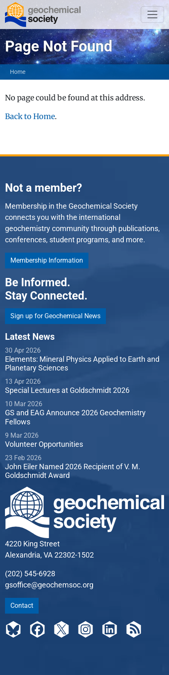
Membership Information (46, 260)
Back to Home (30, 116)
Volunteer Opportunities (44, 444)
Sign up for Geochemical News (55, 316)
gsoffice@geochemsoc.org (49, 584)
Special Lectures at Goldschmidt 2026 (67, 390)
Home (17, 71)
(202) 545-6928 (30, 573)
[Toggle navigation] (152, 14)
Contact (21, 605)
